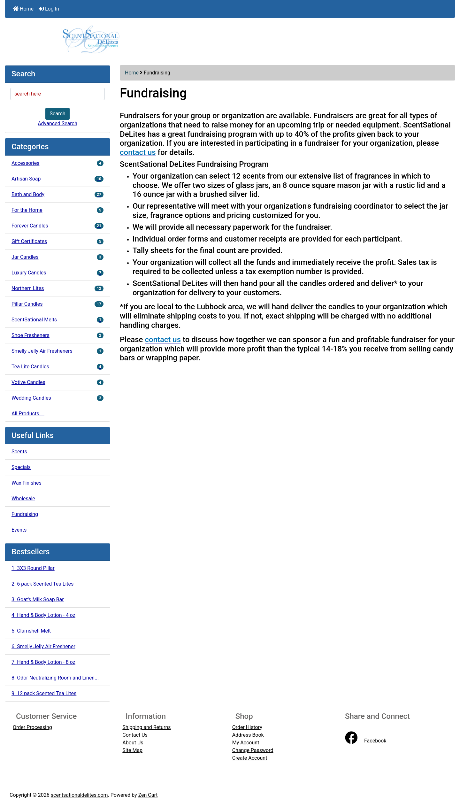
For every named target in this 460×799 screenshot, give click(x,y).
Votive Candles (57, 382)
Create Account (249, 758)
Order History (247, 727)
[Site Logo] (230, 39)
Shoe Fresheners (57, 335)
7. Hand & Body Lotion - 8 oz (43, 662)
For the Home (57, 210)
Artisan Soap (57, 179)
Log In (49, 9)
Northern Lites (57, 288)
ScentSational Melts (57, 320)
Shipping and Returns (146, 727)
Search (57, 114)
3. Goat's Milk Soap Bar (38, 599)
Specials (21, 467)
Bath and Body (57, 194)
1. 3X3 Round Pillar (33, 568)
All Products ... (28, 414)
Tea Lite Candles (57, 367)
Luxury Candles (57, 273)
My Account (245, 743)
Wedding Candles (57, 398)
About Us (132, 743)
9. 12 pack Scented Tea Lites (44, 693)
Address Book (248, 735)
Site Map (132, 750)
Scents (19, 452)
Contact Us (135, 735)
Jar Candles (57, 257)
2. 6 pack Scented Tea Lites (42, 584)
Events (19, 530)
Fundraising (25, 514)
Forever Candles (57, 226)
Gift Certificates (57, 241)
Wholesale (23, 499)
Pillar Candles (57, 304)
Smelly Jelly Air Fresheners (57, 351)
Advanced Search (57, 123)
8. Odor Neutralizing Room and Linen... (55, 678)
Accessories (57, 163)
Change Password (252, 750)
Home (23, 9)
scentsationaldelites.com (79, 795)
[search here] (57, 94)
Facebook (365, 741)
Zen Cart (148, 795)
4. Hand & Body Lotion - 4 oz (43, 615)
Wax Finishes (27, 483)
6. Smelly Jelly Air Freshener (43, 646)
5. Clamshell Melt (31, 631)
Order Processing (32, 727)
